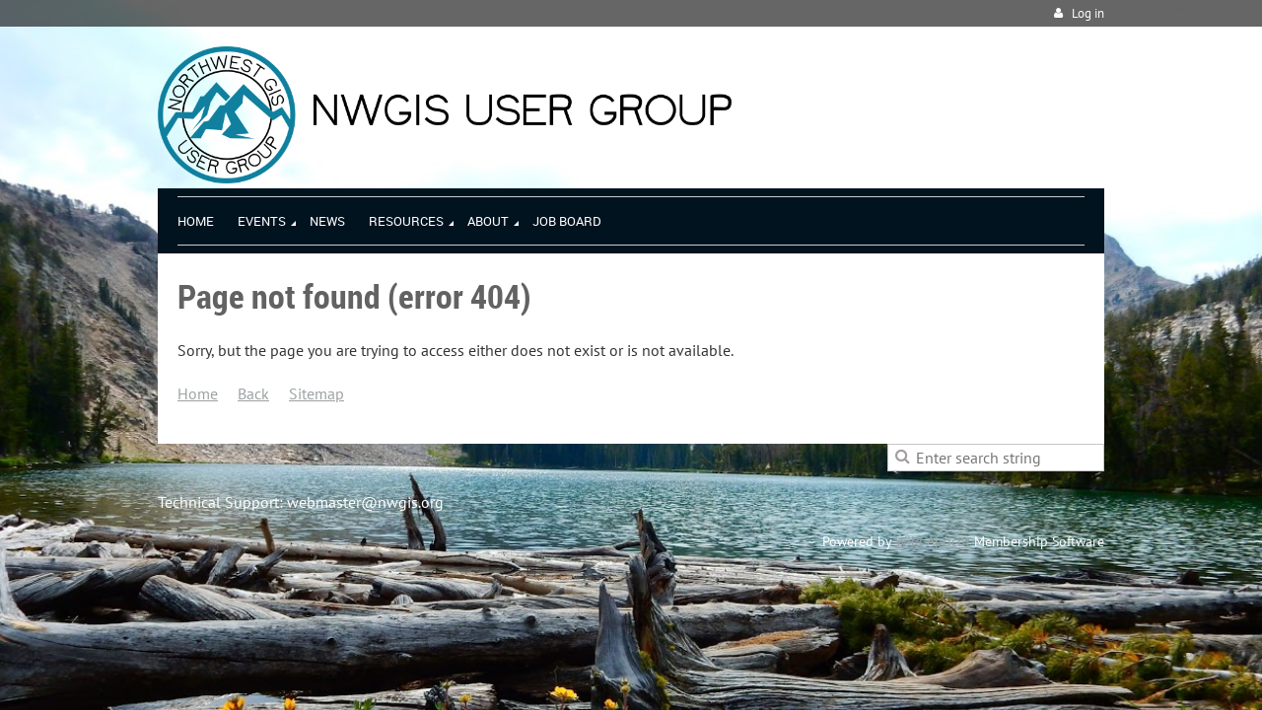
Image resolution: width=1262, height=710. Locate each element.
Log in (1088, 13)
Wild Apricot (932, 541)
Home (197, 393)
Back (253, 393)
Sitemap (316, 393)
